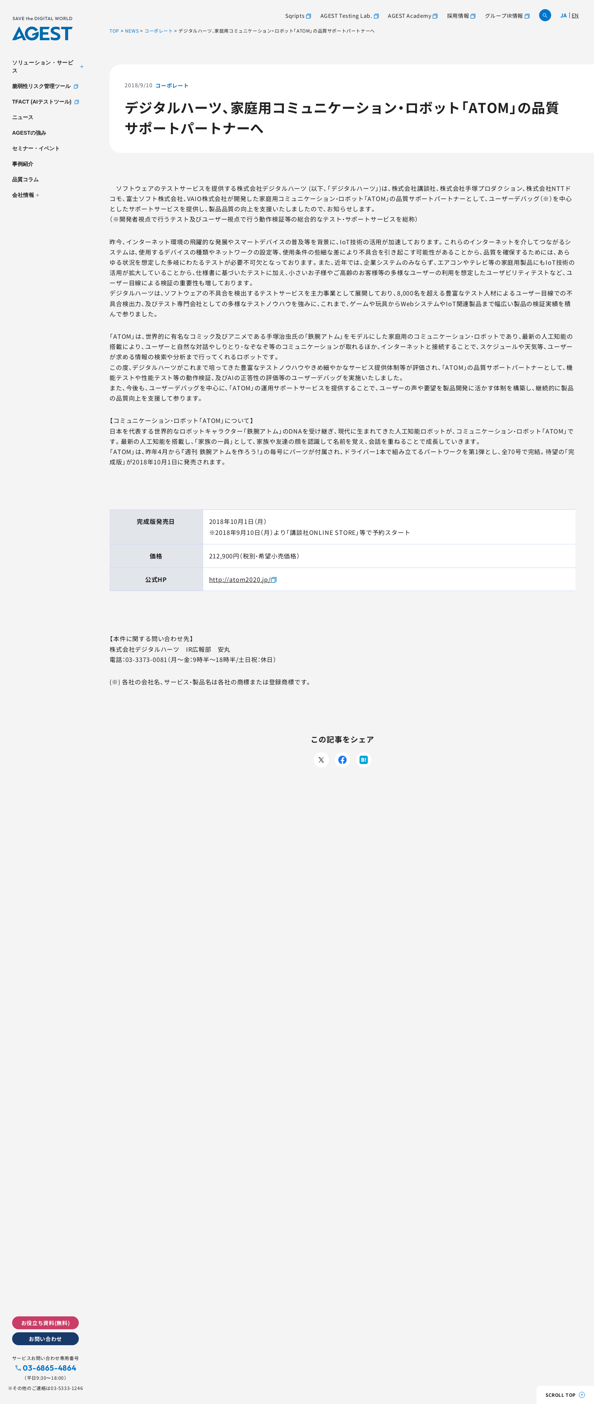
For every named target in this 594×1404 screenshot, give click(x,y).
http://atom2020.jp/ (240, 579)
